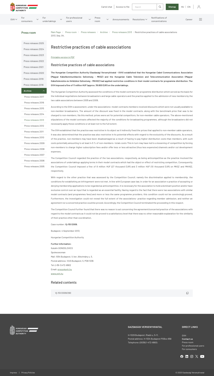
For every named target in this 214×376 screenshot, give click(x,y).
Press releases (88, 32)
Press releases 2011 (34, 131)
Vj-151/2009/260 (63, 292)
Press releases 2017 (34, 96)
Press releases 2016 (34, 102)
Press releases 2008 (34, 149)
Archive (27, 90)
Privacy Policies (28, 372)
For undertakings (49, 19)
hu (182, 6)
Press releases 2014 (34, 114)
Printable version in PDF (63, 57)
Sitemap (172, 7)
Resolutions (139, 19)
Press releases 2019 (33, 78)
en (188, 6)
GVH (12, 19)
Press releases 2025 (34, 43)
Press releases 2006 (34, 160)
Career (189, 19)
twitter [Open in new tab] (196, 356)
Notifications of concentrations (159, 19)
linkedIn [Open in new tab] (186, 356)
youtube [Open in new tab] (202, 356)
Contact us (187, 338)
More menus (200, 19)
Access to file (122, 7)
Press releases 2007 (34, 154)
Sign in (199, 7)
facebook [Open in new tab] (181, 356)
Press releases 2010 (34, 137)
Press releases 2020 (34, 73)
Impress (13, 372)
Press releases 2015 (34, 108)
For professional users (74, 19)
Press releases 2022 (34, 61)
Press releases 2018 (33, 84)
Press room (97, 19)
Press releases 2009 (34, 143)
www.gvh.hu (57, 273)
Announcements (121, 19)
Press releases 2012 (34, 125)
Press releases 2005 (34, 166)
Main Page (56, 32)
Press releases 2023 (34, 55)
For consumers (26, 19)
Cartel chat (106, 7)
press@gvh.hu (65, 269)
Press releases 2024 (34, 49)
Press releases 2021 (34, 67)
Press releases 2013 (34, 120)
